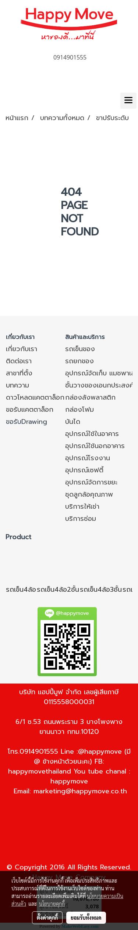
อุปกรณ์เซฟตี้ (84, 470)
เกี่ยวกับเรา (21, 349)
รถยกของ (79, 361)
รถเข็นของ (80, 349)
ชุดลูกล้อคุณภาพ (89, 494)
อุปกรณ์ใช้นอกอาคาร (95, 446)
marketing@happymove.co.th (80, 791)
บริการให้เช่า (82, 506)
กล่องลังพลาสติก (90, 397)
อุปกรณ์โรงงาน (87, 458)
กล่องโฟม (79, 409)
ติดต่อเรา (19, 361)
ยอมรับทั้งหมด (86, 917)
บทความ (17, 385)
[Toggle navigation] (128, 101)
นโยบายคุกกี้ (52, 903)
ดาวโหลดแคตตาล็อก (35, 397)
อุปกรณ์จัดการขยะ (91, 482)
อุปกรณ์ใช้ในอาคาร (92, 434)
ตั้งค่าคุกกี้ (47, 917)
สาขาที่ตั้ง (19, 373)
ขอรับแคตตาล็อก (29, 409)
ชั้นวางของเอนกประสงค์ (99, 385)
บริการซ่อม (80, 518)
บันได (72, 422)
